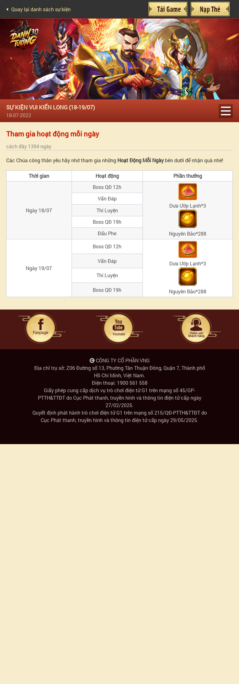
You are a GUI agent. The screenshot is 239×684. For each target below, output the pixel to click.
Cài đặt (167, 9)
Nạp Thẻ (210, 9)
